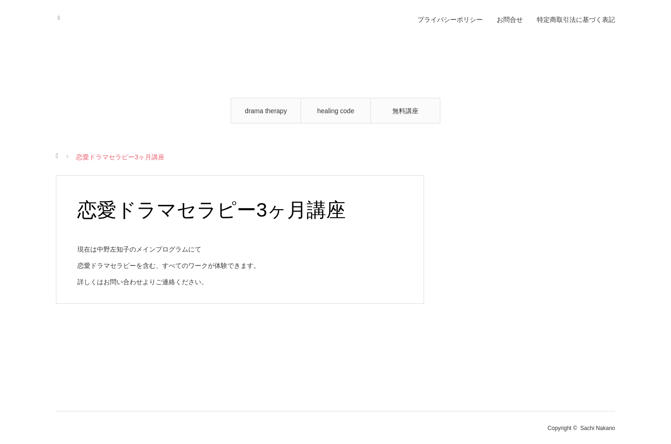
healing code (335, 111)
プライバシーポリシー (450, 19)
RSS (62, 16)
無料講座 (405, 111)
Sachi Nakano (597, 428)
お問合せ (510, 19)
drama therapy (266, 111)
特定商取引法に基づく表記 (576, 19)
